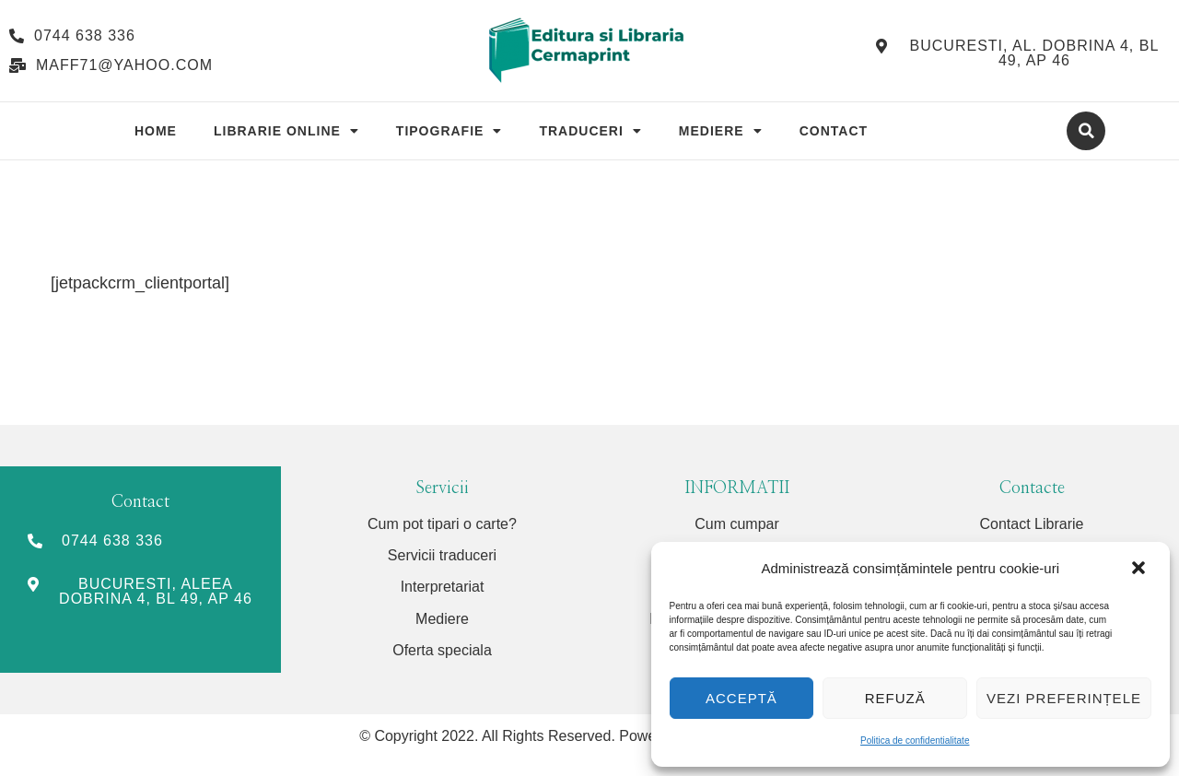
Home (155, 130)
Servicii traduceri (442, 555)
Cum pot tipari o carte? (442, 524)
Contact (834, 130)
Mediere (721, 131)
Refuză (895, 698)
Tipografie (449, 131)
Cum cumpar (737, 524)
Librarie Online (286, 131)
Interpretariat (442, 586)
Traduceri (590, 131)
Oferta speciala (442, 650)
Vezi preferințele (1063, 698)
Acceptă (741, 698)
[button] (1140, 569)
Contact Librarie (1032, 524)
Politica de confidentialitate (914, 740)
